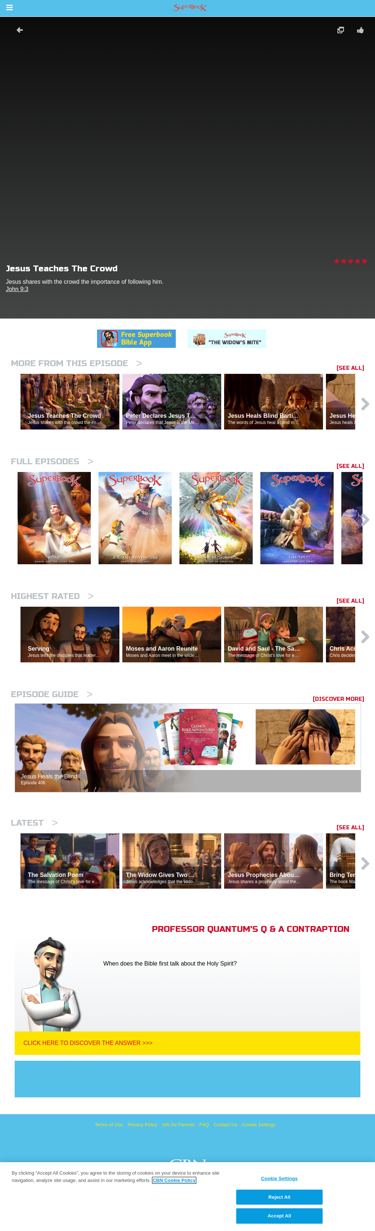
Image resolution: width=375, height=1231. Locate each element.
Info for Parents (178, 1124)
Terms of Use (109, 1124)
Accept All (279, 1216)
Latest (34, 823)
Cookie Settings (258, 1124)
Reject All (279, 1197)
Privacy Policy (142, 1124)
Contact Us (225, 1124)
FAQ (204, 1124)
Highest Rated (52, 596)
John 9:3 (17, 289)
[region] (187, 1196)
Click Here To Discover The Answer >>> (88, 1043)
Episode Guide (52, 694)
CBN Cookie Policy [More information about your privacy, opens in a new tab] (174, 1180)
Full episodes (52, 461)
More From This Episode (76, 363)
